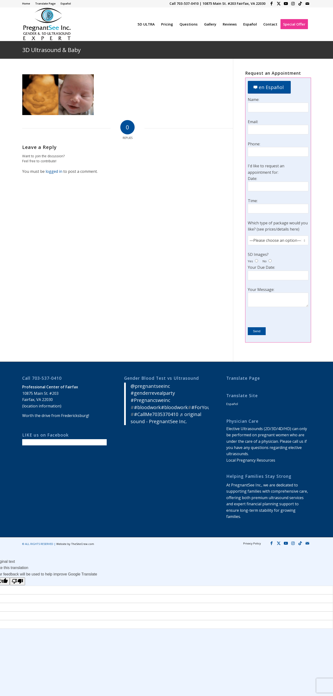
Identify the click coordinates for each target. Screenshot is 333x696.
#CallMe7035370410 (156, 414)
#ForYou (200, 407)
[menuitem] (27, 3)
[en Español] (269, 87)
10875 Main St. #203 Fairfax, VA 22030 (233, 3)
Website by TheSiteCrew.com (75, 544)
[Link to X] (278, 3)
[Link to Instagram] (293, 3)
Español (66, 3)
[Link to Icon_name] (300, 3)
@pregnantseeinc (150, 386)
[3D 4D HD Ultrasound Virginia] (46, 24)
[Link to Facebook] (271, 3)
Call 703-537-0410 (184, 3)
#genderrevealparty (153, 393)
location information (41, 406)
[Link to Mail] (307, 3)
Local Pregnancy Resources (250, 460)
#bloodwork (147, 407)
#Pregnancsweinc (150, 400)
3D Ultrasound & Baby (51, 50)
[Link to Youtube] (285, 3)
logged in (54, 171)
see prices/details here (278, 229)
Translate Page (45, 3)
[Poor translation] (17, 581)
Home (26, 3)
